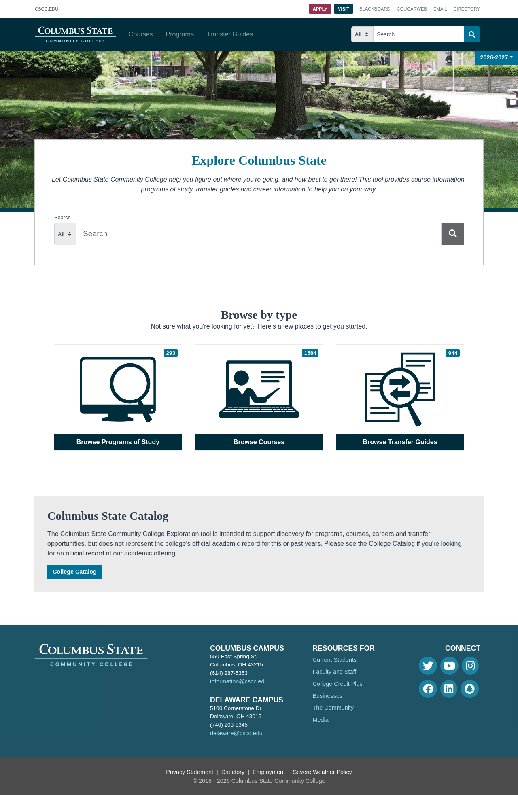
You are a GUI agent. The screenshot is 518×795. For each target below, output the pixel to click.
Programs (180, 34)
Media (321, 720)
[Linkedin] (449, 688)
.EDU (46, 9)
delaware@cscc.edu (236, 733)
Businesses (328, 696)
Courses (141, 34)
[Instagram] (470, 665)
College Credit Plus (338, 684)
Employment (269, 772)
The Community (333, 707)
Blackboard (374, 8)
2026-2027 (494, 57)
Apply (320, 8)
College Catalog (75, 571)
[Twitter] (428, 665)
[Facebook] (428, 688)
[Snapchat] (469, 688)
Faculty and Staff (335, 671)
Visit (343, 8)
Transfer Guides (230, 34)
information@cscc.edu (239, 681)
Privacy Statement (189, 772)
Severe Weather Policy (322, 772)
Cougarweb (412, 8)
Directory (467, 8)
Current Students (335, 660)
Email (440, 8)
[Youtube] (449, 665)
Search (62, 217)
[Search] (472, 34)
